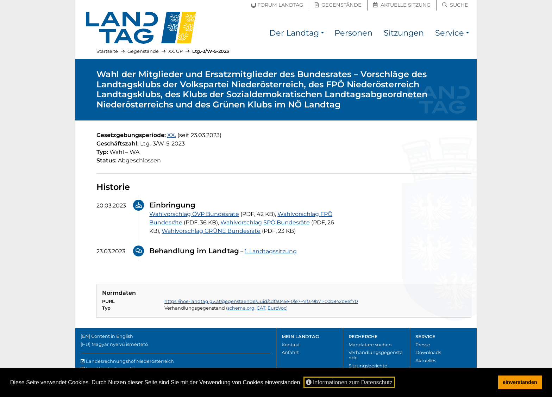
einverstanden (520, 382)
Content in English (112, 336)
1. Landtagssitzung (271, 251)
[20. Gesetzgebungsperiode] (171, 135)
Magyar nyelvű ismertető (120, 344)
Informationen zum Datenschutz (349, 382)
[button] (322, 34)
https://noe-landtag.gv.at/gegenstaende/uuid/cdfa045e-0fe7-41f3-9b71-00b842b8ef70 (261, 301)
